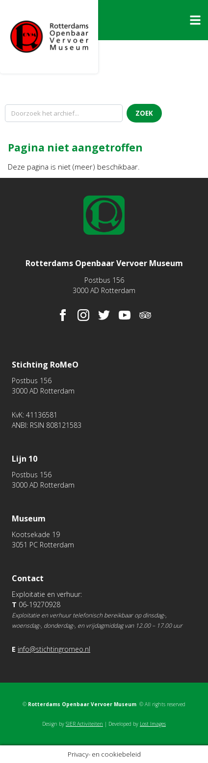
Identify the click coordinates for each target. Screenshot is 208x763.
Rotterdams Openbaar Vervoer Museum (49, 37)
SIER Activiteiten (84, 723)
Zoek (144, 113)
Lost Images (153, 723)
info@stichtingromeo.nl (54, 649)
